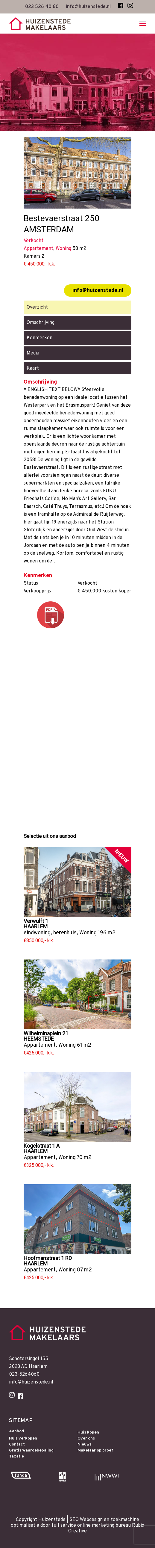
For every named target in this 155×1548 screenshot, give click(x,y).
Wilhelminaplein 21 (46, 1033)
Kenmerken (39, 338)
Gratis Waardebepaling (31, 1450)
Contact (17, 1444)
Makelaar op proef (95, 1450)
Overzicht (37, 307)
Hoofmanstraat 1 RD (48, 1258)
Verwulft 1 (36, 921)
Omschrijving (40, 323)
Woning (88, 933)
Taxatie (16, 1456)
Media (33, 353)
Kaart (33, 369)
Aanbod (16, 1431)
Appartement (40, 1045)
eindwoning (37, 933)
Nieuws (85, 1444)
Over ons (86, 1438)
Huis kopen (88, 1432)
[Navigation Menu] (142, 24)
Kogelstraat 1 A (42, 1146)
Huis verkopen (23, 1438)
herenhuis (65, 933)
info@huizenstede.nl (97, 290)
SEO (74, 1520)
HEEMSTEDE (39, 1039)
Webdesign (91, 1520)
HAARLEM (36, 926)
